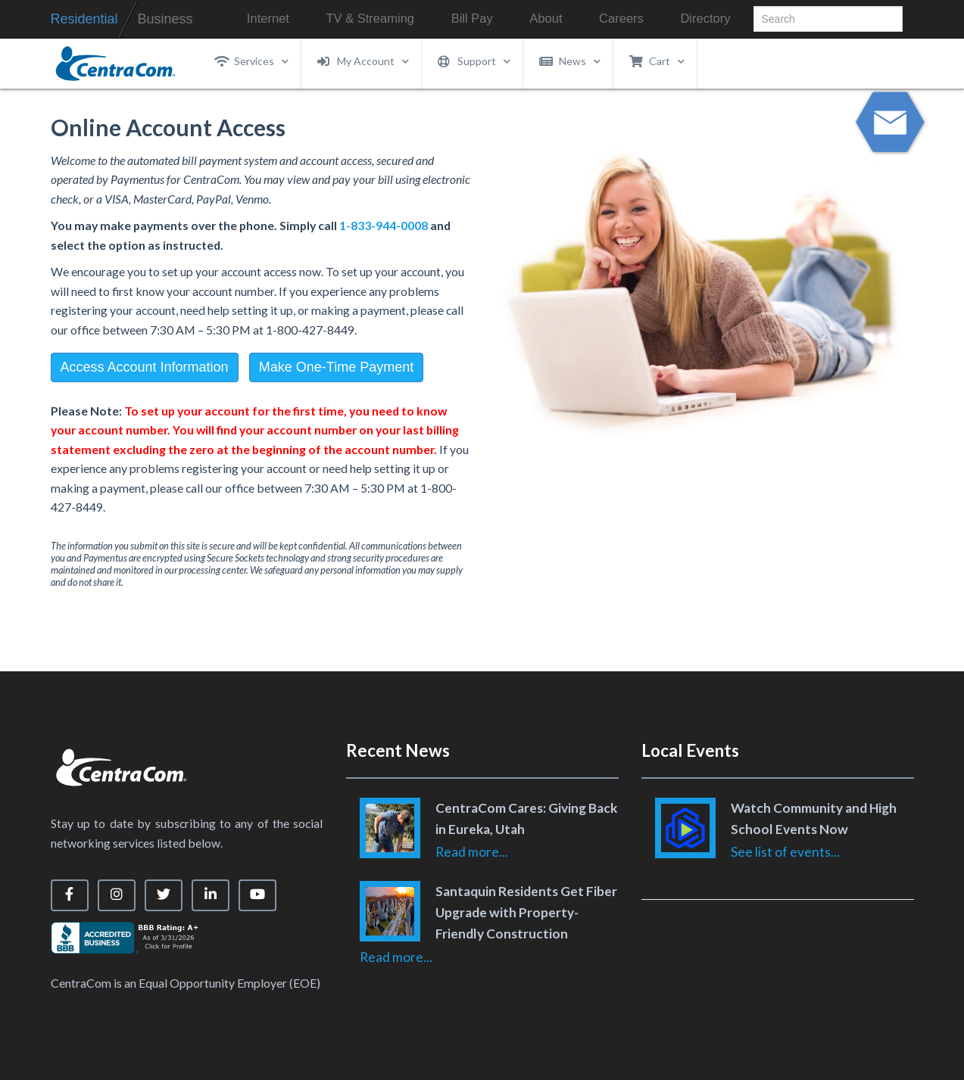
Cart (657, 61)
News (570, 61)
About (545, 18)
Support (474, 61)
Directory (705, 18)
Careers (621, 18)
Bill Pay (472, 18)
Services (251, 61)
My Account (363, 61)
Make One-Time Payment (336, 367)
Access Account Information (145, 367)
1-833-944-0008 (383, 225)
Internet (268, 18)
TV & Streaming (370, 18)
